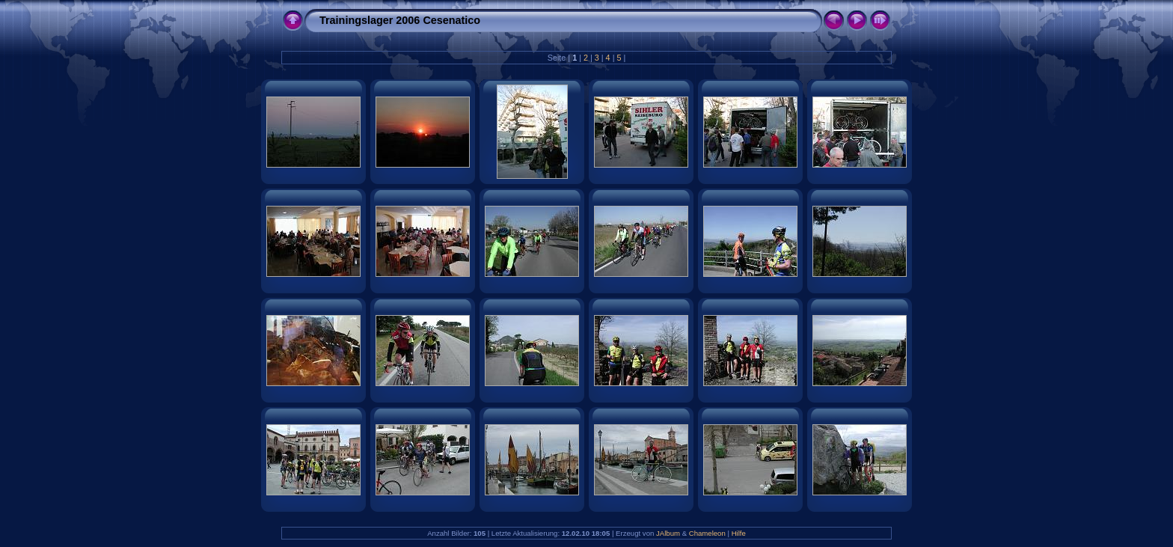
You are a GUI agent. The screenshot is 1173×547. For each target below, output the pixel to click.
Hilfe (739, 533)
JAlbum (668, 533)
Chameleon (707, 533)
